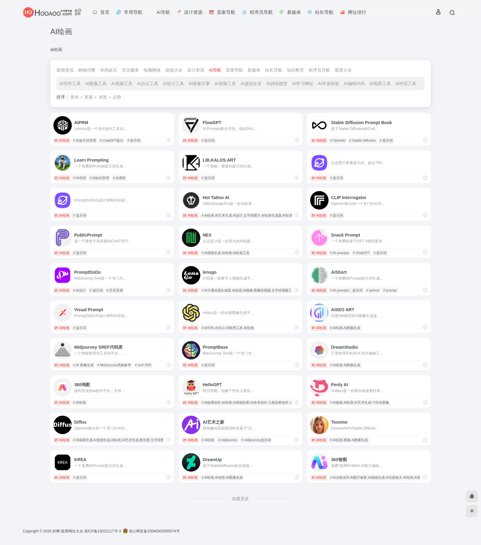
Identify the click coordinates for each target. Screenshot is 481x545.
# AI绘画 (79, 402)
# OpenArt (337, 140)
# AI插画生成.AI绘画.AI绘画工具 (225, 253)
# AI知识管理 (99, 178)
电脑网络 (152, 70)
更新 (88, 97)
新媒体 (254, 70)
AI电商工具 (380, 83)
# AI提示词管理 (84, 140)
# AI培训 (79, 178)
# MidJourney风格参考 (114, 365)
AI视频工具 (121, 83)
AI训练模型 (276, 83)
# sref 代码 (143, 365)
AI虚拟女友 (251, 83)
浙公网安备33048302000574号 (151, 531)
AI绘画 (62, 140)
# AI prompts (339, 253)
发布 (74, 97)
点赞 (117, 97)
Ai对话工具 (405, 83)
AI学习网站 (302, 83)
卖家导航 (234, 70)
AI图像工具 (95, 83)
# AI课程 (119, 178)
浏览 (102, 97)
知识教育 (295, 70)
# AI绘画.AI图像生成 (345, 328)
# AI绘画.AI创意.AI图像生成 (222, 477)
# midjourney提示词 (256, 440)
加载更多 (240, 498)
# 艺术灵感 (114, 290)
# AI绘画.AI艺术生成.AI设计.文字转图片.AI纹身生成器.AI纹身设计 (250, 215)
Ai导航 (215, 70)
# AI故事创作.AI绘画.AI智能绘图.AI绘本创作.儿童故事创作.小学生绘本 (254, 402)
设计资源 (195, 70)
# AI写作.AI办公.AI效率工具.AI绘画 (227, 328)
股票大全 (343, 70)
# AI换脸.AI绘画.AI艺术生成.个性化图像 (359, 402)
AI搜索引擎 (199, 83)
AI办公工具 (147, 83)
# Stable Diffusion (362, 140)
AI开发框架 (328, 83)
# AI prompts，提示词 (346, 290)
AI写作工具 (70, 83)
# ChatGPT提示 (111, 140)
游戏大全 (174, 70)
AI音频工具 (225, 83)
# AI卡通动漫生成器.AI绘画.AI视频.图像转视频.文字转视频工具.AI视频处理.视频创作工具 (268, 290)
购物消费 (86, 70)
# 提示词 (133, 140)
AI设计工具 (173, 83)
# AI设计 (79, 290)
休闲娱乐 (108, 70)
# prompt (389, 290)
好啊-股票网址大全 (67, 531)
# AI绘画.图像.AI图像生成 (349, 440)
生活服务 (130, 70)
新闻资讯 (65, 70)
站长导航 (273, 70)
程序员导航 (319, 70)
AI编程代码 (354, 83)
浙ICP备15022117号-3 (102, 531)
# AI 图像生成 (83, 365)
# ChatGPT (361, 253)
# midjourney (227, 440)
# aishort (372, 290)
